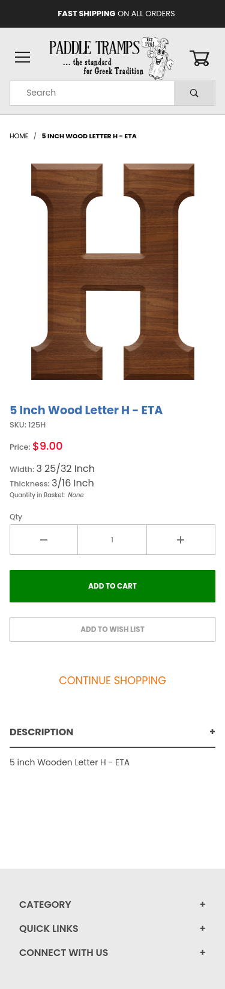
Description (41, 732)
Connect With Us (63, 953)
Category (45, 904)
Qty (16, 517)
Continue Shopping (112, 680)
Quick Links (49, 928)
